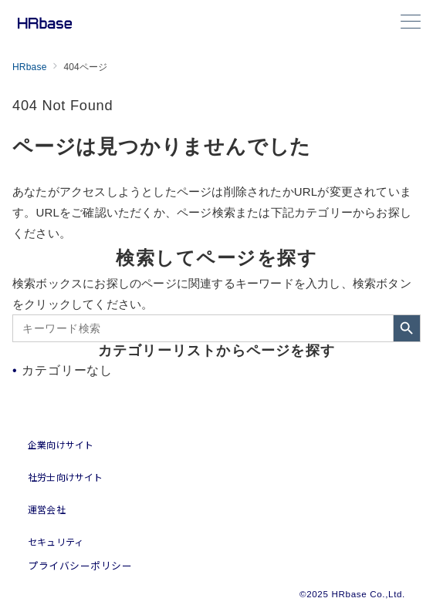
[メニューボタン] (410, 23)
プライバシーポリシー (80, 565)
